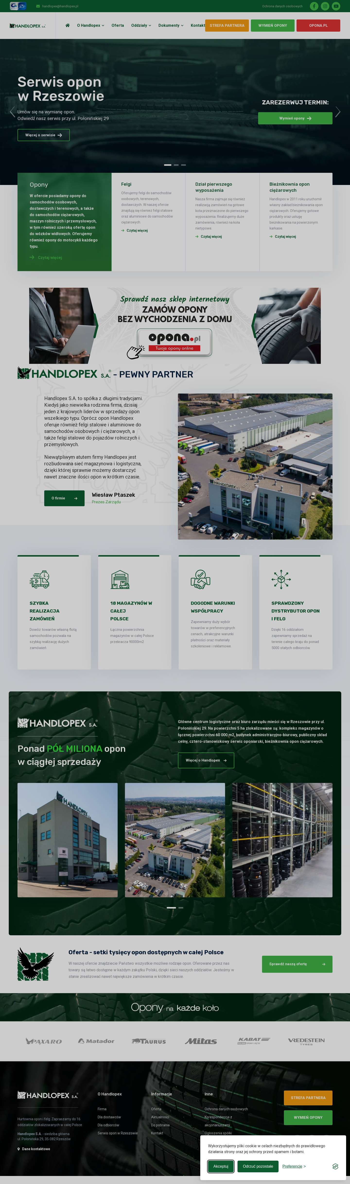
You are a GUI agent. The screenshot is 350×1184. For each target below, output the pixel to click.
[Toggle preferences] (294, 1166)
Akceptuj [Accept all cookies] (220, 1166)
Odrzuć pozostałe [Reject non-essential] (258, 1166)
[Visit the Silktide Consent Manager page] (335, 1166)
